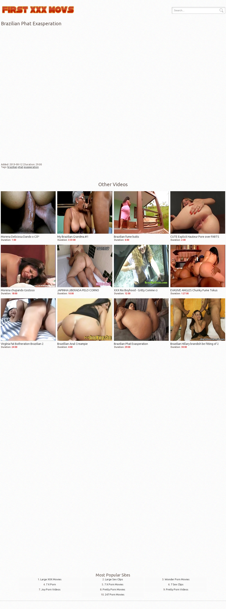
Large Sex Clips (114, 579)
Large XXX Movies (50, 579)
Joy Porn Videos (50, 589)
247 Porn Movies (114, 594)
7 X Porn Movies (113, 584)
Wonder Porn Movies (177, 579)
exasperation (31, 167)
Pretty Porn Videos (177, 589)
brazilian (12, 167)
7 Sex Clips (177, 584)
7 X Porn (51, 584)
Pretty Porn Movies (114, 589)
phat (20, 167)
